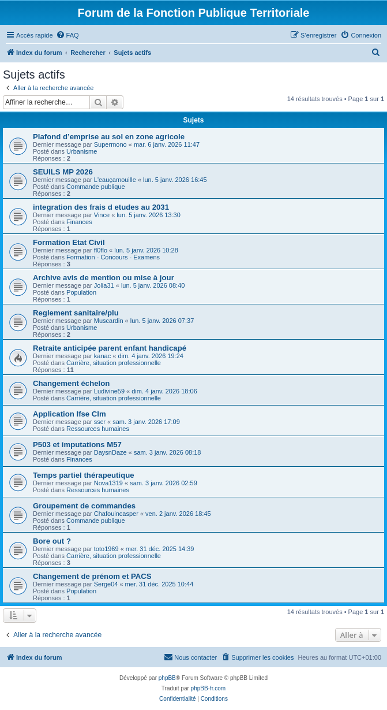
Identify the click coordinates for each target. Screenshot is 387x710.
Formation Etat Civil (69, 242)
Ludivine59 (109, 391)
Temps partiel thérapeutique (83, 475)
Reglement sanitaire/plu (76, 312)
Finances (79, 221)
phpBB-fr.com (208, 688)
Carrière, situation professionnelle (113, 362)
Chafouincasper (116, 513)
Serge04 (106, 584)
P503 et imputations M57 (77, 444)
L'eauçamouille (115, 179)
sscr (100, 421)
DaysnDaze (110, 452)
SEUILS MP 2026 (63, 172)
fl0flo (100, 250)
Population (81, 292)
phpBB (167, 678)
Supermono (110, 144)
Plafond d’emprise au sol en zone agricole (109, 136)
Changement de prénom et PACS (92, 576)
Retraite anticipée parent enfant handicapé (109, 348)
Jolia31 (104, 285)
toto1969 (106, 548)
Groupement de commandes (84, 505)
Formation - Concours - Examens (113, 257)
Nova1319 (108, 482)
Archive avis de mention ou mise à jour (103, 277)
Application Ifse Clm (69, 414)
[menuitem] (67, 35)
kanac (102, 355)
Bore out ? (52, 541)
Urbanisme (81, 151)
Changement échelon (71, 383)
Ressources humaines (97, 428)
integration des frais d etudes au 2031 (101, 207)
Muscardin (108, 320)
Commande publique (95, 186)
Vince (102, 214)
